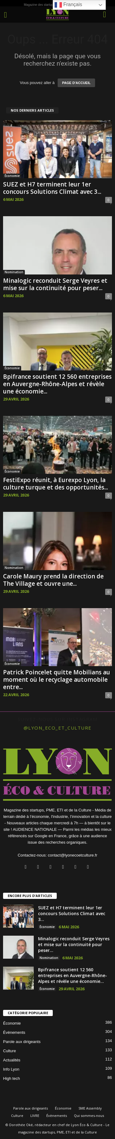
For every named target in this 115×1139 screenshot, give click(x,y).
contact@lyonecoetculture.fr (72, 855)
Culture (9, 1051)
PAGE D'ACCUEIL (76, 83)
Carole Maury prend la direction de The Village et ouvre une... (53, 580)
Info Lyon (11, 1069)
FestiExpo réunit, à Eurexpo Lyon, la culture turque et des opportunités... (55, 483)
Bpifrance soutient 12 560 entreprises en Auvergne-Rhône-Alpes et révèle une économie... (57, 384)
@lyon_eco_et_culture (58, 728)
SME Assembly (90, 1108)
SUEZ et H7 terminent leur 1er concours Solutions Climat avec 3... (52, 188)
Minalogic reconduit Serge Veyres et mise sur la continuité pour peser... (55, 284)
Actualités (11, 1060)
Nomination (14, 272)
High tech (11, 1078)
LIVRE (34, 1115)
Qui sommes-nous (89, 1115)
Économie (12, 176)
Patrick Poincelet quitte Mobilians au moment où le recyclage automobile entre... (56, 679)
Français (68, 5)
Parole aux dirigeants (21, 1041)
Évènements (14, 1032)
